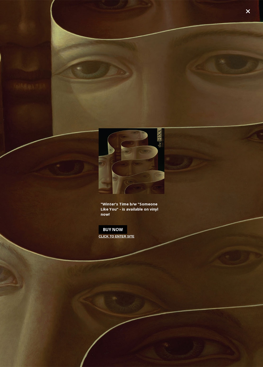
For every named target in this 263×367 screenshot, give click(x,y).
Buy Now (113, 229)
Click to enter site (116, 236)
